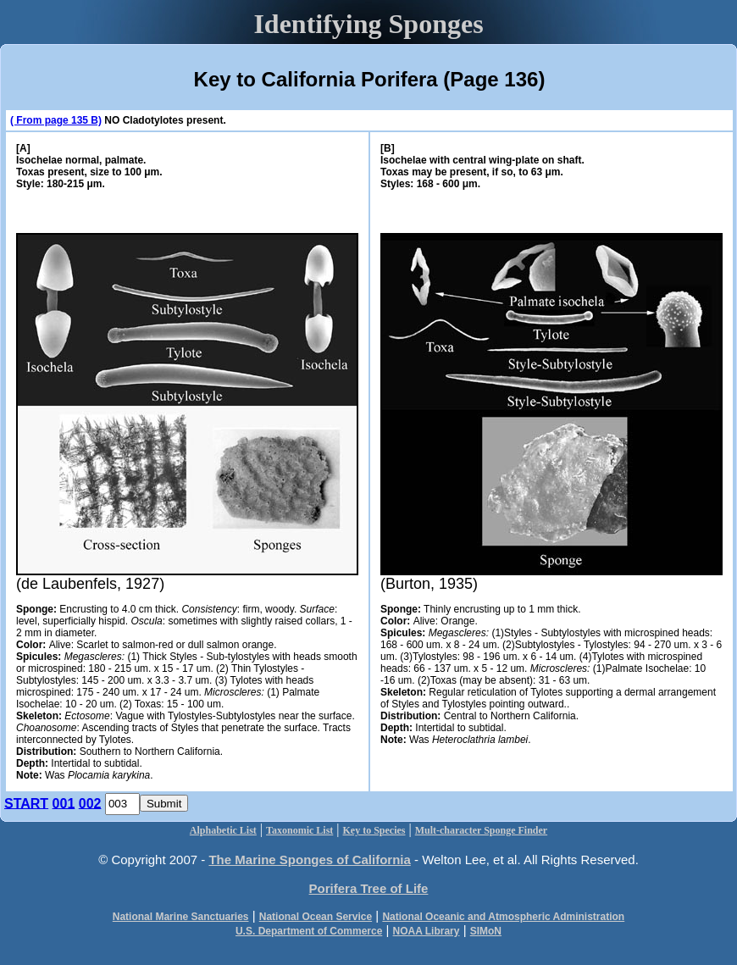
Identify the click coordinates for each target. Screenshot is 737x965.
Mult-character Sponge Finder (481, 830)
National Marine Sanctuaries (181, 917)
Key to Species (374, 830)
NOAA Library (426, 931)
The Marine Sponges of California (309, 859)
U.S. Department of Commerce (309, 931)
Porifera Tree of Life (369, 888)
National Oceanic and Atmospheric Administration (503, 917)
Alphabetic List (223, 830)
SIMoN (485, 931)
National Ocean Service (315, 917)
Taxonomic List (299, 830)
